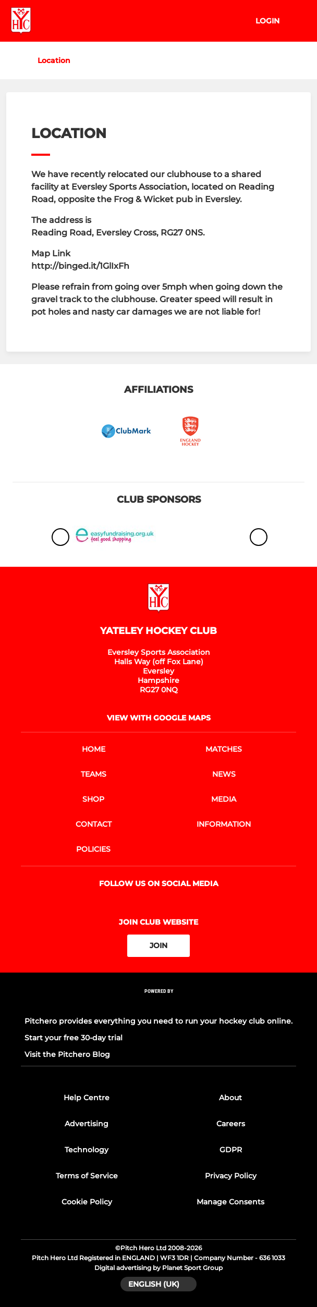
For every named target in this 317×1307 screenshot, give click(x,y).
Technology (86, 1149)
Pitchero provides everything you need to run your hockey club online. (158, 1021)
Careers (230, 1123)
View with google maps (159, 717)
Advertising (86, 1123)
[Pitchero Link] (158, 1005)
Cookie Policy (87, 1201)
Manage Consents (230, 1201)
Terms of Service (87, 1175)
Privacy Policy (231, 1175)
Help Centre (86, 1097)
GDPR (231, 1149)
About (230, 1097)
